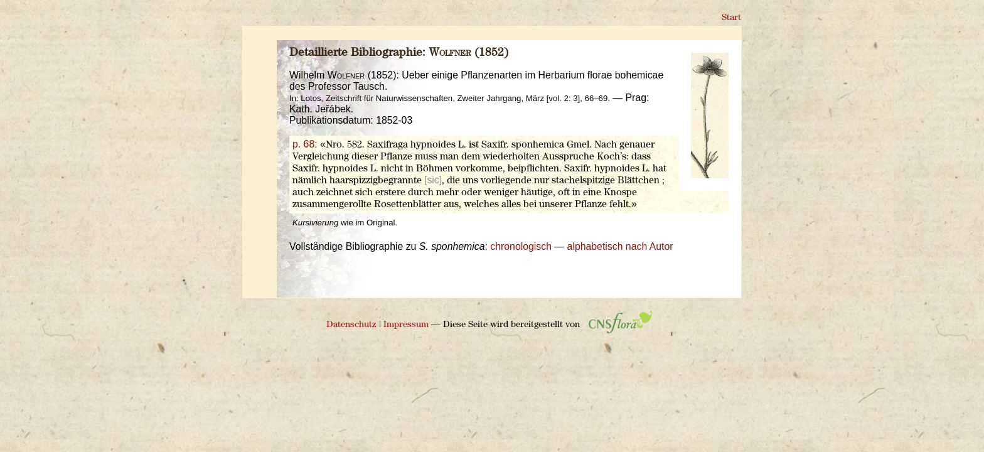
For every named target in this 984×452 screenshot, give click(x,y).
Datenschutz (351, 325)
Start (731, 18)
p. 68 (303, 144)
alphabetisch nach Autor (620, 246)
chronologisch (521, 246)
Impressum (406, 325)
